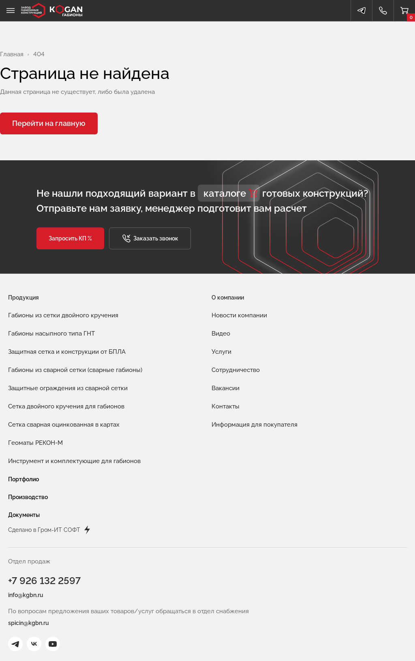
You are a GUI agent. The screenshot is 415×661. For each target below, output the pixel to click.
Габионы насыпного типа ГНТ (51, 333)
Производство (28, 497)
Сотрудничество (236, 370)
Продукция (23, 297)
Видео (221, 333)
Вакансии (226, 388)
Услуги (221, 351)
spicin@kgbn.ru (28, 623)
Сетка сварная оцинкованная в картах (64, 424)
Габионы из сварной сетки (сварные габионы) (75, 370)
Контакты (226, 406)
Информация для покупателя (254, 424)
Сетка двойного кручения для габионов (66, 406)
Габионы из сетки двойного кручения (63, 315)
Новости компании (239, 315)
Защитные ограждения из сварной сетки (68, 388)
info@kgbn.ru (25, 595)
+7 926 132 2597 (44, 581)
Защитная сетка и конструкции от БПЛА (67, 351)
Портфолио (23, 479)
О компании (228, 297)
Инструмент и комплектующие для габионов (74, 461)
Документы (24, 515)
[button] (70, 238)
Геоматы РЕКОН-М (35, 442)
